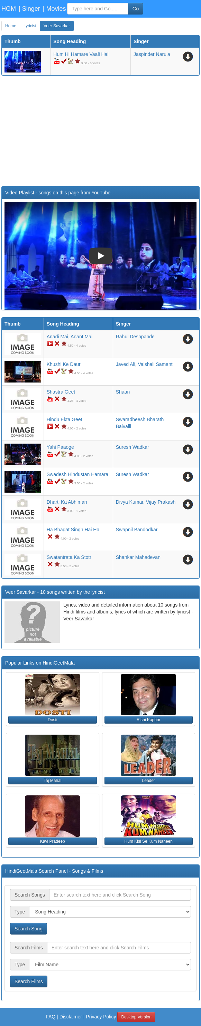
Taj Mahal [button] (52, 780)
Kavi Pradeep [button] (52, 841)
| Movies (54, 8)
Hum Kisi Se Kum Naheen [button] (149, 841)
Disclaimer (71, 1016)
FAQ (50, 1016)
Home (10, 25)
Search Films (29, 981)
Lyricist (30, 25)
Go (136, 8)
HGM (8, 8)
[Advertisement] (100, 131)
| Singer (29, 8)
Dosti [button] (52, 719)
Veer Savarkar (57, 25)
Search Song (29, 928)
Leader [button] (148, 780)
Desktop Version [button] (136, 1017)
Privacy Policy (101, 1016)
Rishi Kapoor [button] (149, 719)
